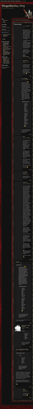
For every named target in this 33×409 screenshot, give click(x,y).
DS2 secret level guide (6, 50)
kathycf (28, 137)
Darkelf (27, 79)
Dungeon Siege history (6, 45)
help (25, 1)
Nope (24, 136)
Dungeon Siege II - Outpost (6, 59)
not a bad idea (24, 78)
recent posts (5, 20)
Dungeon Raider (6, 60)
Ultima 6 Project (6, 61)
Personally (25, 172)
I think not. (25, 182)
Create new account (7, 34)
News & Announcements (26, 56)
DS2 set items (5, 47)
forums (2, 1)
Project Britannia (6, 63)
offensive (18, 261)
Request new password (5, 36)
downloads (17, 1)
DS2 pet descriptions (7, 48)
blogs (6, 1)
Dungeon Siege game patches (6, 43)
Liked (24, 389)
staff (4, 21)
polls (9, 1)
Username (4, 26)
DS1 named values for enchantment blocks (6, 54)
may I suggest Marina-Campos (22, 349)
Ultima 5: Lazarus (6, 62)
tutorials (13, 1)
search (4, 22)
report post (25, 60)
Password (4, 29)
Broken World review (7, 46)
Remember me (6, 32)
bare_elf (28, 183)
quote (30, 134)
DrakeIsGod (25, 173)
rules (22, 1)
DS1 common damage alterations (6, 52)
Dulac (21, 262)
